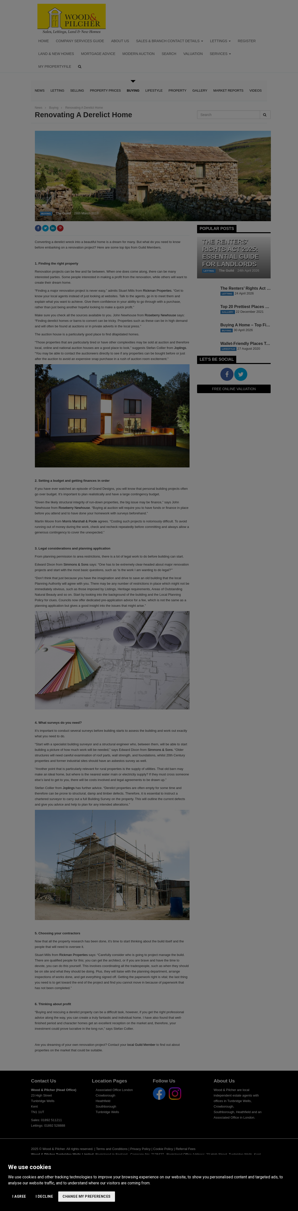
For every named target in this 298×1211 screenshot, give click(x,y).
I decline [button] (44, 1196)
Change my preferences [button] (87, 1196)
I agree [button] (19, 1196)
